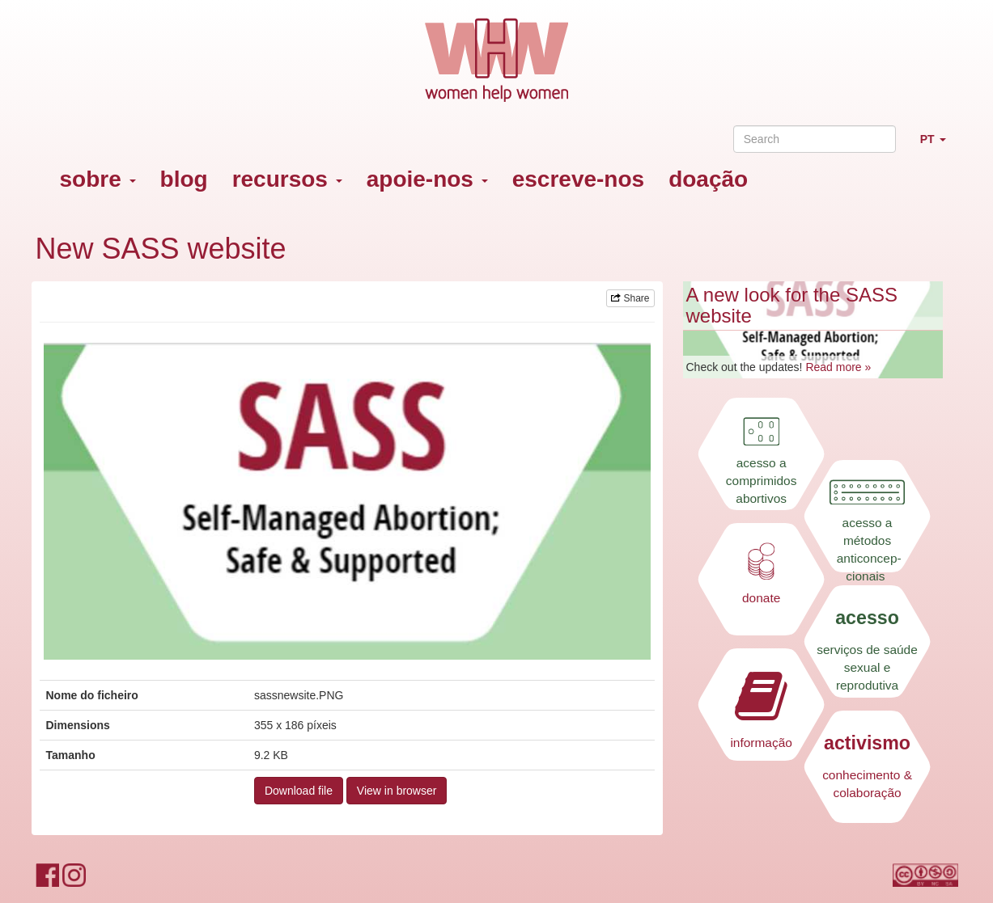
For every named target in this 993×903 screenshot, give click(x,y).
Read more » (838, 367)
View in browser (397, 790)
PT (939, 146)
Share (630, 298)
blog (184, 179)
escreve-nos (578, 179)
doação (708, 179)
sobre (98, 179)
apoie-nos (427, 179)
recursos (287, 179)
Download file (299, 790)
